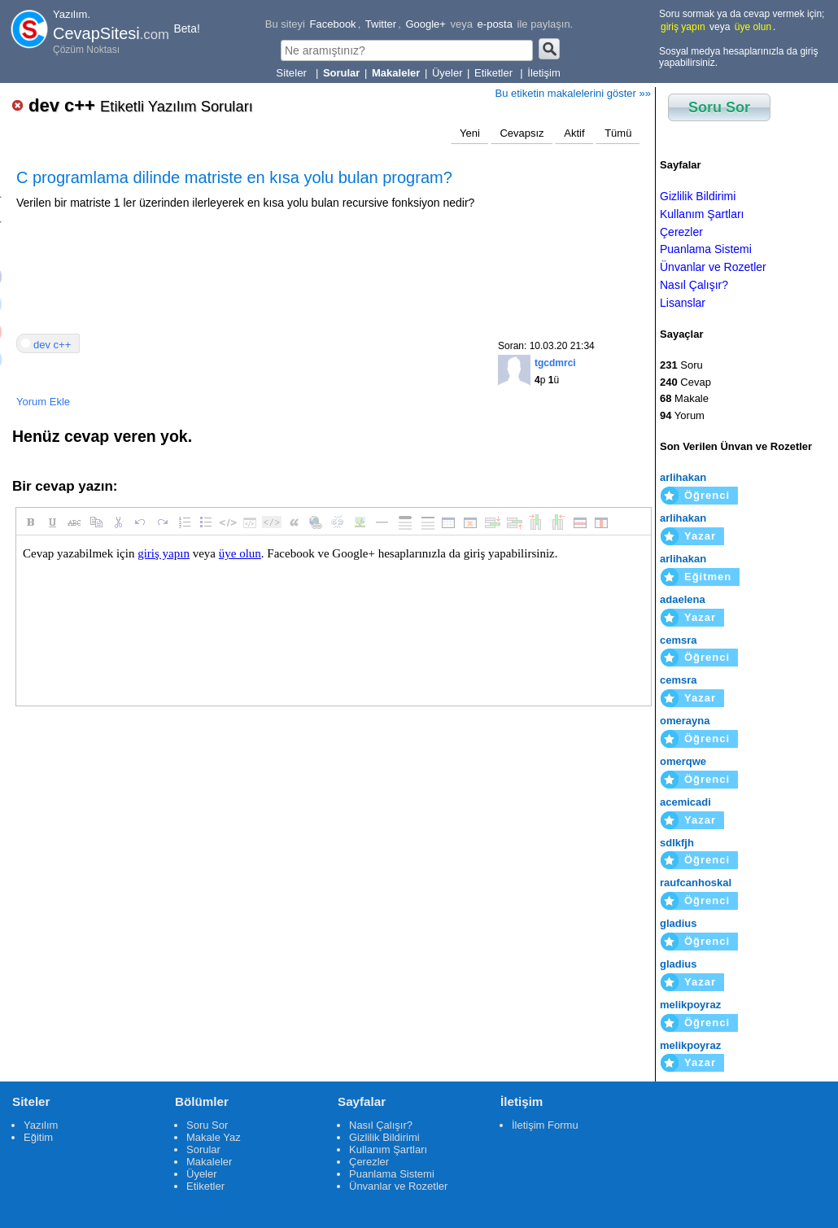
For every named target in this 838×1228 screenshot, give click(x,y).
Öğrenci (707, 495)
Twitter (380, 24)
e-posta (495, 24)
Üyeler (447, 73)
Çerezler (681, 231)
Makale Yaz (213, 1137)
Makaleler (209, 1162)
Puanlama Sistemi (706, 249)
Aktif (574, 133)
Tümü (617, 133)
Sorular (203, 1149)
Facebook (333, 24)
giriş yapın (683, 27)
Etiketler (495, 73)
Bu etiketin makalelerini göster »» (573, 93)
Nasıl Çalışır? (694, 284)
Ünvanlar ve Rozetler (713, 266)
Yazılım (41, 1125)
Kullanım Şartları (702, 214)
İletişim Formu (545, 1125)
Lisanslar (682, 302)
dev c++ (140, 105)
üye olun (753, 27)
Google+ (425, 24)
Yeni (470, 133)
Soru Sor (719, 107)
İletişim (543, 73)
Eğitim (38, 1137)
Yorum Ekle (43, 401)
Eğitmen (707, 576)
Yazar (700, 536)
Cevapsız (521, 133)
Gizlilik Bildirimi (697, 196)
